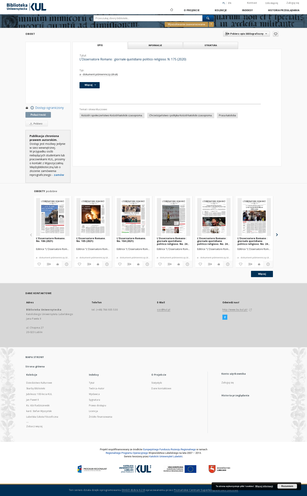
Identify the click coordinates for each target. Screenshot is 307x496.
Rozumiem (287, 486)
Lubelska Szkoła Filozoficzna (42, 416)
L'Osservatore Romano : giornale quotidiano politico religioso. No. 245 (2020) (173, 241)
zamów (59, 175)
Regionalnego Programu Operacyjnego (127, 452)
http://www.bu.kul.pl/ (235, 309)
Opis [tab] (100, 45)
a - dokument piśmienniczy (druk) (98, 74)
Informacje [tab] (155, 45)
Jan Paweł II (32, 399)
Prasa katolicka (227, 115)
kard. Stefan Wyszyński (39, 411)
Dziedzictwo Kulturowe (39, 382)
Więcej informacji (264, 486)
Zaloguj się (292, 2)
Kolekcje (221, 10)
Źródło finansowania (100, 416)
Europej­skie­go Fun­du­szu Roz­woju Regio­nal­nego (169, 449)
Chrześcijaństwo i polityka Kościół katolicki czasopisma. (180, 115)
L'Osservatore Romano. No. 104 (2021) (131, 240)
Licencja (93, 411)
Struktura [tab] (211, 45)
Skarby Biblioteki (35, 388)
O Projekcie (192, 10)
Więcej (262, 273)
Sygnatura (94, 399)
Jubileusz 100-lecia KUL (39, 394)
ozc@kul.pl (163, 309)
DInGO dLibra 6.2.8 (133, 490)
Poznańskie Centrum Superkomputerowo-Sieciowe (206, 490)
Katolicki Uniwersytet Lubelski (165, 456)
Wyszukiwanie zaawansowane (186, 24)
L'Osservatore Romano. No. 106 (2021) (50, 240)
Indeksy (247, 10)
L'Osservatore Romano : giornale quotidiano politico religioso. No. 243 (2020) (253, 241)
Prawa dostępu (97, 405)
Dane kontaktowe (161, 388)
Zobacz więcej (34, 426)
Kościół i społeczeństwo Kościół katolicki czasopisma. (112, 115)
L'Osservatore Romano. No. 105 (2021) (91, 240)
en (229, 3)
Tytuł (91, 382)
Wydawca (94, 394)
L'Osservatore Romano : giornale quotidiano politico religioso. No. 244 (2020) (213, 241)
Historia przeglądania (283, 10)
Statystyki (156, 382)
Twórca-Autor (97, 388)
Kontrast (252, 2)
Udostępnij (271, 3)
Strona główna (35, 366)
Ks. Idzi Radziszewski (38, 405)
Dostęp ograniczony (44, 108)
